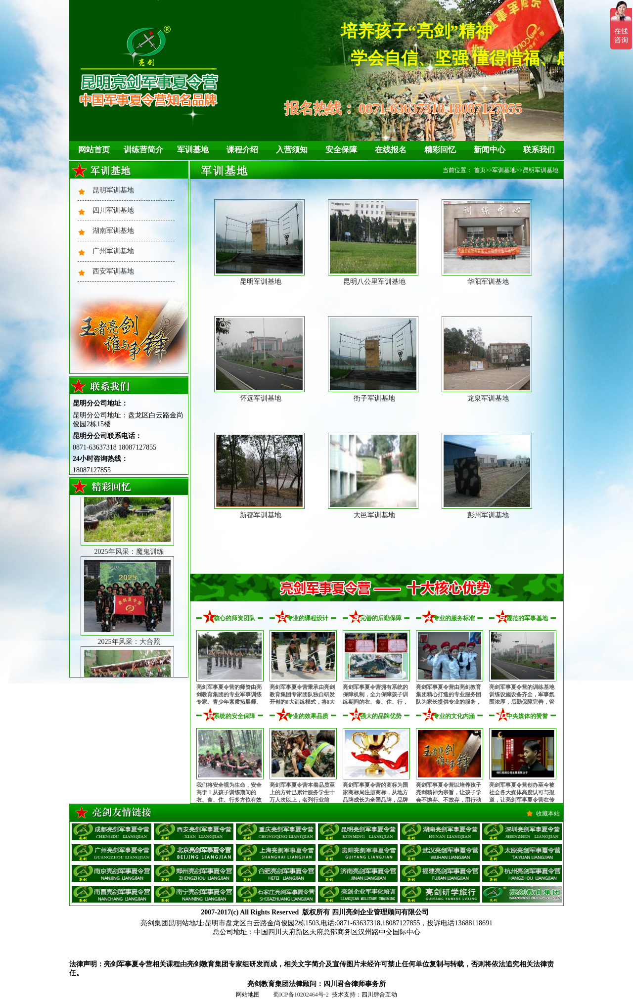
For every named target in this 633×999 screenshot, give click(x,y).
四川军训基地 (113, 210)
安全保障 (341, 149)
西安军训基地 (113, 271)
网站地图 (248, 994)
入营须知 (292, 149)
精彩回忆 (440, 149)
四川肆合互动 (379, 994)
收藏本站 (548, 813)
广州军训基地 (113, 251)
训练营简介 (143, 149)
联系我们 (539, 149)
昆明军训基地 (113, 190)
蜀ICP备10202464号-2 (301, 994)
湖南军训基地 (113, 230)
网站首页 (94, 149)
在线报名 (391, 149)
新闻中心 (489, 149)
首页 (480, 170)
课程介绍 (242, 149)
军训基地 (193, 149)
